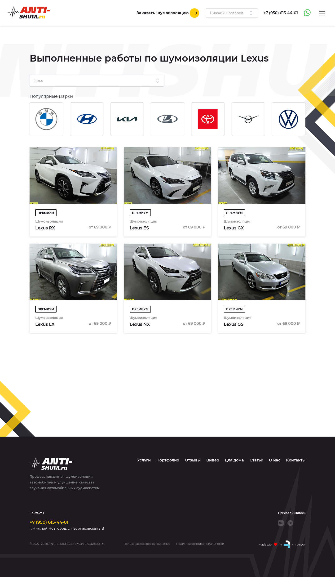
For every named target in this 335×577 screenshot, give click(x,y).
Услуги (144, 460)
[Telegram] (290, 523)
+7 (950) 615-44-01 (49, 522)
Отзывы (193, 460)
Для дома (234, 460)
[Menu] (322, 13)
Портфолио (167, 460)
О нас (274, 460)
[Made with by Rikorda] (282, 544)
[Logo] (29, 12)
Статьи (256, 460)
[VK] (281, 523)
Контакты (295, 460)
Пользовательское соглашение (146, 543)
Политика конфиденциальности (200, 543)
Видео (212, 460)
